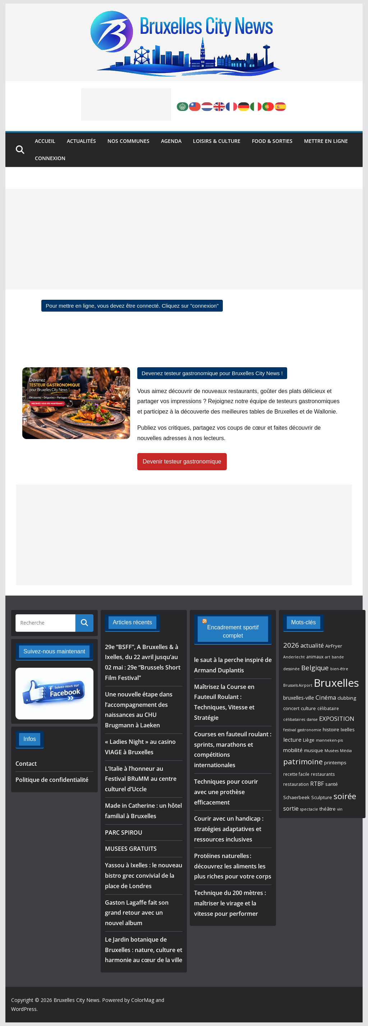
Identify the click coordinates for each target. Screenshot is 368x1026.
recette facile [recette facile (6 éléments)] (296, 774)
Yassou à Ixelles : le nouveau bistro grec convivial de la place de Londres (143, 875)
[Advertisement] (126, 104)
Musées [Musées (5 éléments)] (332, 750)
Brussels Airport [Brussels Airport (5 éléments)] (297, 685)
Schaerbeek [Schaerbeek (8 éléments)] (296, 797)
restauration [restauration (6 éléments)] (296, 784)
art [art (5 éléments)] (327, 656)
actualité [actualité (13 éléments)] (312, 645)
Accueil (45, 140)
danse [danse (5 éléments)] (312, 719)
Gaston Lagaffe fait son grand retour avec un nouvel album (137, 913)
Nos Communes (128, 140)
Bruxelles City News (77, 1000)
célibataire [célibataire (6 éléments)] (328, 708)
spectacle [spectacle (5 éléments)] (309, 809)
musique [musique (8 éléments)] (313, 750)
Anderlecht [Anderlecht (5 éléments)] (294, 656)
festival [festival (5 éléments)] (289, 729)
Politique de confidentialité (51, 780)
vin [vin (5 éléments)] (339, 809)
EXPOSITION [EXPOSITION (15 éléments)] (336, 718)
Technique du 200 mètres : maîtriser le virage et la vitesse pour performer (230, 903)
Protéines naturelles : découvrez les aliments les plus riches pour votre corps (232, 866)
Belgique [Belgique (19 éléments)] (315, 667)
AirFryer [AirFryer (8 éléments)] (333, 646)
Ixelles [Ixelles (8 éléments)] (348, 729)
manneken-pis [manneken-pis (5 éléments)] (329, 740)
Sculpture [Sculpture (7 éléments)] (321, 797)
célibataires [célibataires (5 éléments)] (294, 719)
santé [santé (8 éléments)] (331, 784)
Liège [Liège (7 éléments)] (308, 740)
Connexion (50, 158)
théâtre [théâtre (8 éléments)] (327, 809)
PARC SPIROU (123, 832)
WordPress (24, 1009)
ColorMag (142, 1000)
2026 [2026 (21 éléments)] (291, 645)
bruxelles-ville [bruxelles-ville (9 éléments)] (298, 697)
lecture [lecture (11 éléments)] (292, 739)
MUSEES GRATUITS (131, 849)
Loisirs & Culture (216, 140)
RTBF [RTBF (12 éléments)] (317, 784)
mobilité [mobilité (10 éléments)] (293, 750)
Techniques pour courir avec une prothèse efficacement (226, 792)
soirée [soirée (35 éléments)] (345, 796)
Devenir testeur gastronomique (182, 461)
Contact (26, 764)
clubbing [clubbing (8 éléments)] (346, 698)
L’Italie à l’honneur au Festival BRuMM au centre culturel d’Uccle (140, 779)
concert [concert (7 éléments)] (291, 708)
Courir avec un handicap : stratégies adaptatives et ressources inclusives (228, 829)
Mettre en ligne (326, 140)
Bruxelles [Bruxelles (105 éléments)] (336, 683)
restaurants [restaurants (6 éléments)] (323, 774)
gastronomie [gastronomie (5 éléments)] (309, 729)
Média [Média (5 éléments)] (346, 750)
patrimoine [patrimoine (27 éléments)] (303, 761)
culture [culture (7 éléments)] (308, 708)
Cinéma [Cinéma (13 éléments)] (326, 697)
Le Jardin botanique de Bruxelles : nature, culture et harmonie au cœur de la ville (143, 950)
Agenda (171, 140)
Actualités (81, 140)
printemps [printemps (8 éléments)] (335, 762)
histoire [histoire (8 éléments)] (331, 729)
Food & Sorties (272, 140)
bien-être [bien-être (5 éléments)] (339, 668)
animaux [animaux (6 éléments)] (314, 656)
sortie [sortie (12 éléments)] (291, 808)
